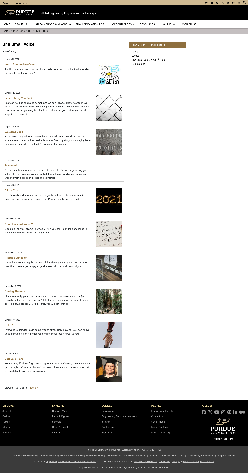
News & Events (60, 427)
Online (6, 416)
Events (135, 55)
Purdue (6, 31)
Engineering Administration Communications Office (71, 461)
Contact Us (157, 416)
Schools (56, 421)
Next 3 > (33, 387)
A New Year (12, 190)
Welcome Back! (14, 132)
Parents (6, 432)
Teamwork (11, 165)
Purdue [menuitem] (5, 2)
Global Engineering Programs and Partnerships (68, 13)
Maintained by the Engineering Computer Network (210, 455)
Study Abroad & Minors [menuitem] (53, 24)
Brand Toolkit (178, 455)
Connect (108, 405)
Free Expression (113, 455)
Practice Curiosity (16, 258)
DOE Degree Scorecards (135, 455)
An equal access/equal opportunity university (62, 455)
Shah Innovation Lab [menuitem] (92, 24)
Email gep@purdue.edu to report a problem (193, 461)
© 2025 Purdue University (25, 455)
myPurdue (107, 432)
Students (7, 411)
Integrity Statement (94, 455)
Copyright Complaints (159, 455)
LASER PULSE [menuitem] (188, 24)
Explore (58, 405)
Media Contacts (160, 427)
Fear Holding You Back (18, 98)
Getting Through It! (16, 291)
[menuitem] (206, 2)
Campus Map (59, 411)
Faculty (6, 421)
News (134, 51)
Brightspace (108, 427)
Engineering (23, 2)
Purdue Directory (160, 432)
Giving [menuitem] (169, 24)
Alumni (6, 427)
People (156, 405)
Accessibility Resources (145, 461)
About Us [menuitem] (23, 24)
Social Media (158, 421)
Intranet (106, 421)
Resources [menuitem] (149, 24)
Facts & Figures (61, 416)
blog (45, 31)
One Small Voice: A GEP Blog (148, 59)
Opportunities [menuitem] (123, 24)
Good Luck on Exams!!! (19, 224)
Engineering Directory (163, 411)
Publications (138, 63)
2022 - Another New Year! (20, 64)
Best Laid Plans (14, 359)
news (37, 31)
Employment (109, 411)
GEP (29, 31)
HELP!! (9, 325)
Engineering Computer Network (119, 416)
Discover (8, 405)
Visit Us (56, 432)
